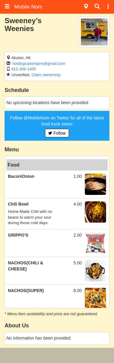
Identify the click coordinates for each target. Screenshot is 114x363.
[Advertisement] (57, 355)
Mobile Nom (23, 7)
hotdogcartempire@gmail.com (38, 63)
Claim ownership (45, 74)
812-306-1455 (24, 69)
